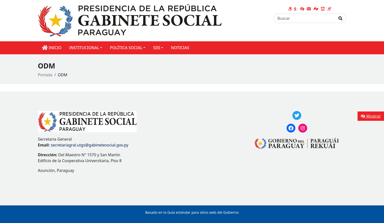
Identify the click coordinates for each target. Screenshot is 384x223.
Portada (45, 75)
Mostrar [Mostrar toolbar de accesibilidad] (371, 116)
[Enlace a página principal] (130, 20)
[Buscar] (304, 18)
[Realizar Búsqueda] (340, 18)
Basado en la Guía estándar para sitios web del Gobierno (192, 212)
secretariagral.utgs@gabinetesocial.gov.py (89, 145)
